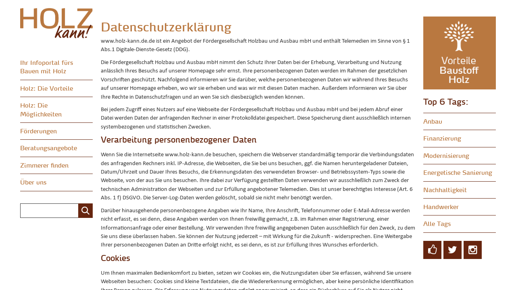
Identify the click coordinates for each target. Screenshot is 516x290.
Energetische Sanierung (457, 172)
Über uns (33, 182)
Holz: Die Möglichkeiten (41, 109)
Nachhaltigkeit (445, 190)
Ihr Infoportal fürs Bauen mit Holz (46, 66)
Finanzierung (442, 138)
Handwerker (441, 207)
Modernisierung (446, 155)
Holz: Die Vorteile (46, 88)
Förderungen (38, 131)
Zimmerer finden (44, 165)
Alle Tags (437, 224)
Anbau (432, 121)
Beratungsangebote (48, 148)
